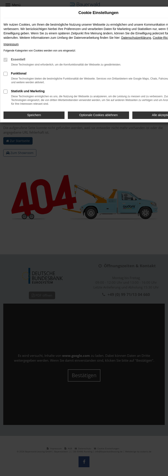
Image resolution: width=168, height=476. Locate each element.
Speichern (34, 115)
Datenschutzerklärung (136, 37)
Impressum (11, 44)
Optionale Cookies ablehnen (98, 115)
